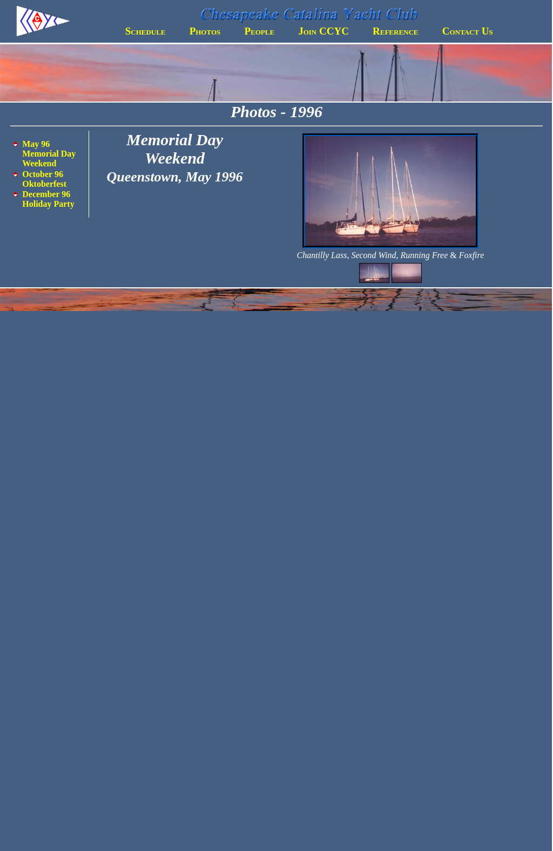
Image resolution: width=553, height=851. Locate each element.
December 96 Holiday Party (48, 199)
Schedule (145, 31)
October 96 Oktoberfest (44, 179)
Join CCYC (323, 31)
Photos (205, 31)
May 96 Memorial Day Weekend (49, 153)
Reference (396, 31)
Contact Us (467, 31)
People (259, 31)
